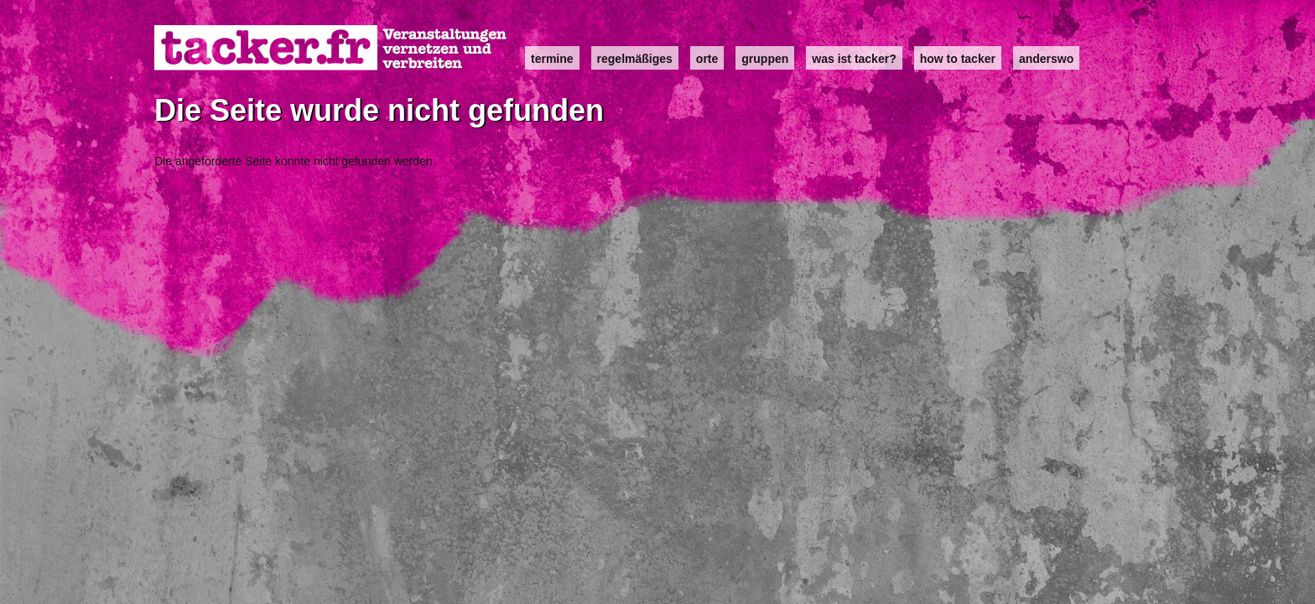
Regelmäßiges (635, 58)
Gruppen (764, 58)
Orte (707, 58)
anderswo (1046, 58)
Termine (552, 58)
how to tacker (957, 58)
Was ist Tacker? (854, 58)
